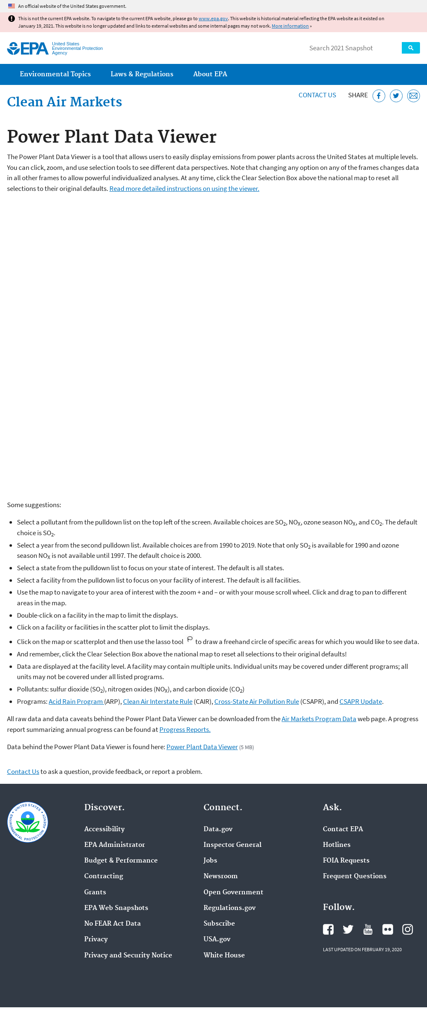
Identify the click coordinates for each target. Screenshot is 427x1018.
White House (224, 955)
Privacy (96, 939)
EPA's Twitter (348, 929)
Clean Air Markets (64, 102)
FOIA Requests (346, 861)
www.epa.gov (213, 18)
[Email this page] (413, 95)
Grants (95, 892)
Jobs (210, 861)
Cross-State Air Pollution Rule (256, 701)
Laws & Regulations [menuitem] (142, 74)
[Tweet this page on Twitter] (396, 95)
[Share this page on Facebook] (378, 95)
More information (290, 26)
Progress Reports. (185, 729)
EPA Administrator (114, 845)
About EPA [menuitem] (210, 74)
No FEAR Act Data (112, 924)
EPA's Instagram (407, 929)
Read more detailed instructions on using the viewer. (184, 188)
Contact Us (317, 94)
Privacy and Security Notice (128, 955)
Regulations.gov (230, 908)
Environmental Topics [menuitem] (55, 74)
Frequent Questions (355, 876)
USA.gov (217, 939)
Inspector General (232, 845)
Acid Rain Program (76, 701)
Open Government (233, 892)
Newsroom (221, 876)
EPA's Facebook (328, 929)
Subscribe (219, 924)
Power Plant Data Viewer (202, 746)
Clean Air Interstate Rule (157, 701)
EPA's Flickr (387, 929)
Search (411, 48)
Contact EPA (343, 829)
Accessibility (104, 829)
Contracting (103, 876)
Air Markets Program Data (319, 718)
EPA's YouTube (368, 929)
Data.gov (218, 829)
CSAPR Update (360, 701)
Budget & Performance (121, 861)
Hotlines (337, 845)
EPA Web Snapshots (116, 908)
